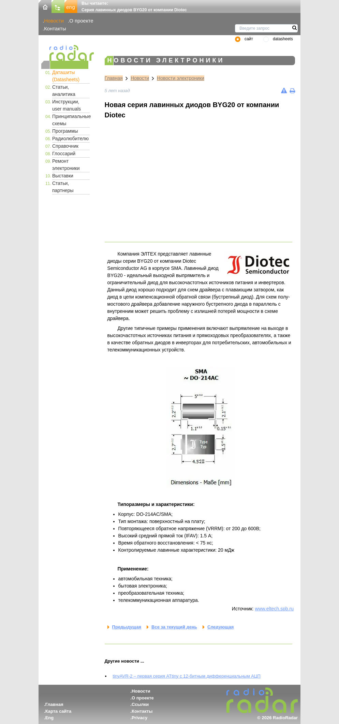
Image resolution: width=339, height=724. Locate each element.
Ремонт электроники (66, 164)
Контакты (55, 28)
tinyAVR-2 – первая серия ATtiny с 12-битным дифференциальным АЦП (187, 676)
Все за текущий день (174, 626)
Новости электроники (180, 78)
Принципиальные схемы (71, 120)
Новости (54, 21)
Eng (49, 717)
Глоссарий (63, 153)
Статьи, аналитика (63, 90)
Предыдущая (126, 626)
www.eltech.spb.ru (274, 608)
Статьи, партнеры (63, 186)
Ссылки (140, 704)
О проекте (81, 21)
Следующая (220, 626)
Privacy (139, 717)
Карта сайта (58, 711)
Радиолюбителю (70, 138)
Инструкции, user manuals (66, 105)
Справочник (65, 146)
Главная (114, 78)
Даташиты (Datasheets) (65, 76)
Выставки (62, 175)
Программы (65, 131)
